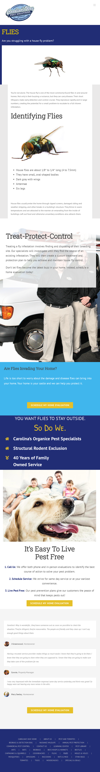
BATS (24, 750)
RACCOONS (46, 757)
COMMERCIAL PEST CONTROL (18, 746)
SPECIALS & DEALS (72, 760)
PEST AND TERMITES (67, 739)
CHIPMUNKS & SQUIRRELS (15, 753)
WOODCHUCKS (52, 760)
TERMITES (24, 760)
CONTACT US (42, 746)
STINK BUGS (80, 757)
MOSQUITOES (13, 757)
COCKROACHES (39, 753)
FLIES (66, 753)
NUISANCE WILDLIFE (47, 742)
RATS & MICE (63, 757)
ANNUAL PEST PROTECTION (73, 742)
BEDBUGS (37, 750)
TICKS (37, 760)
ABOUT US (48, 739)
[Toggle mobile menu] (94, 5)
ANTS (13, 750)
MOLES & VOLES (81, 753)
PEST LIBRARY (81, 746)
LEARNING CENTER (61, 746)
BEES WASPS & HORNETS (58, 750)
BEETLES (78, 750)
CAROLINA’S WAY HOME (27, 739)
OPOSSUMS (30, 757)
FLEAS (54, 753)
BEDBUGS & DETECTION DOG (21, 742)
